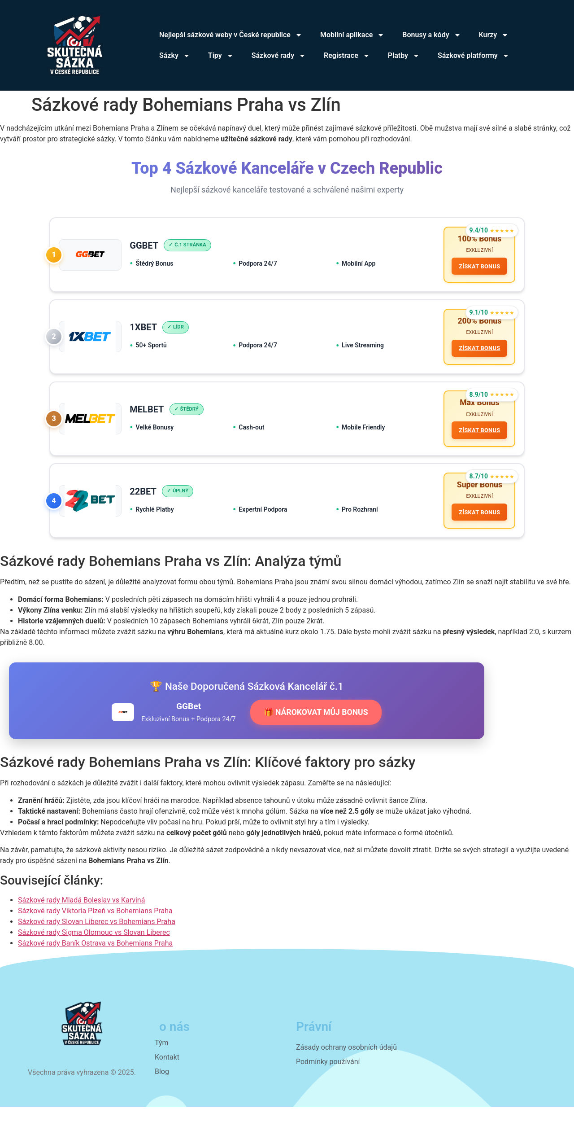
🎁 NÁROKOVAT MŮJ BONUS (316, 731)
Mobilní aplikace (352, 35)
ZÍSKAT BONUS (477, 268)
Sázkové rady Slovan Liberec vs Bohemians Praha (96, 941)
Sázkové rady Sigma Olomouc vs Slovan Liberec (94, 951)
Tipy (221, 56)
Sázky (174, 56)
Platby (404, 56)
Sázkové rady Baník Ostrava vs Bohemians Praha (95, 962)
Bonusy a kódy (431, 35)
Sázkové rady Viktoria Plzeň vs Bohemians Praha (95, 930)
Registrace (347, 56)
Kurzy (494, 35)
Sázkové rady (279, 56)
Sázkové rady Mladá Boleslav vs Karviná (81, 919)
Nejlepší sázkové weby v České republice (230, 35)
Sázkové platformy (473, 56)
